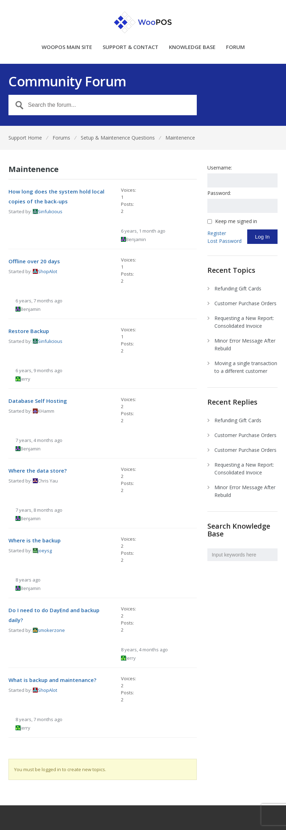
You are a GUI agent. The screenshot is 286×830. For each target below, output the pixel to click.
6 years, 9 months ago (39, 370)
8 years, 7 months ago (39, 719)
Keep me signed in (236, 221)
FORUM (235, 47)
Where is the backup (34, 540)
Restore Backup (28, 330)
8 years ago (28, 580)
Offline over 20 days (34, 261)
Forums (61, 137)
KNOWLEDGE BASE (192, 47)
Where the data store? (37, 470)
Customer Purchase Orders (245, 303)
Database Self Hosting (37, 400)
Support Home (25, 137)
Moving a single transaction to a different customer (245, 367)
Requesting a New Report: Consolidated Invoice (244, 322)
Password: (219, 193)
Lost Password (224, 241)
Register (216, 233)
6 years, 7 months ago (39, 300)
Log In (262, 237)
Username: (219, 167)
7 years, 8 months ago (39, 510)
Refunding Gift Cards (237, 288)
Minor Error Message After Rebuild (244, 344)
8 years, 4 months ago (144, 649)
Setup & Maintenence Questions (118, 137)
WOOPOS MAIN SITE (67, 47)
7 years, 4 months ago (39, 440)
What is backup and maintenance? (52, 679)
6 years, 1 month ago (143, 231)
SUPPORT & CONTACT (130, 47)
